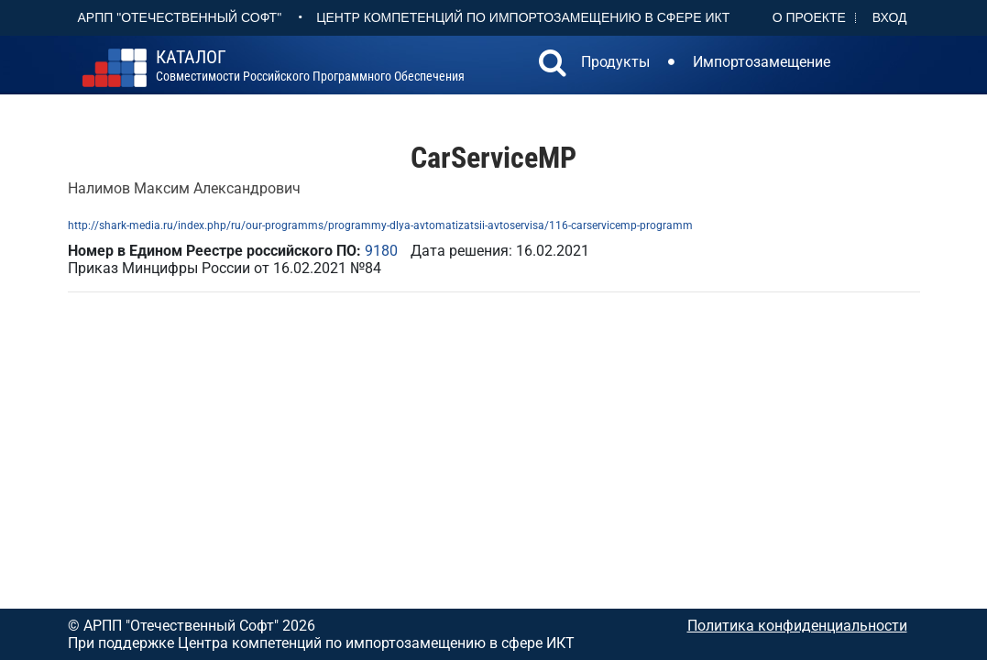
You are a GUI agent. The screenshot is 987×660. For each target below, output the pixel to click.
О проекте (809, 17)
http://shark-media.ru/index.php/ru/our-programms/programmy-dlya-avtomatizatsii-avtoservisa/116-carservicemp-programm (380, 225)
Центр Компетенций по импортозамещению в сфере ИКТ (522, 17)
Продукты (615, 62)
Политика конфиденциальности (797, 625)
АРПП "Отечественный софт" (180, 17)
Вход (889, 17)
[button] (553, 65)
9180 (381, 250)
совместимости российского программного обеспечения (310, 66)
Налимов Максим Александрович (184, 188)
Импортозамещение (761, 62)
